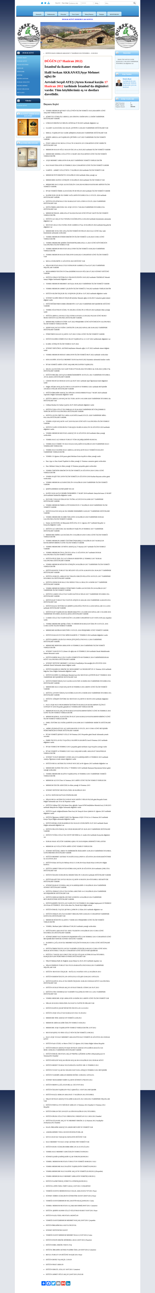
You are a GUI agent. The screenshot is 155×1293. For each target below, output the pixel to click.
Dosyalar (63, 14)
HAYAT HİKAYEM (23, 89)
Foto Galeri (75, 14)
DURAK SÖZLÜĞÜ (23, 82)
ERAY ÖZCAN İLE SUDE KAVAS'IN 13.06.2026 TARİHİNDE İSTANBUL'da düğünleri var (127, 61)
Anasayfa (38, 14)
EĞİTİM (19, 75)
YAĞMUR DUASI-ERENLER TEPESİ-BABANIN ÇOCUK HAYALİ (129, 84)
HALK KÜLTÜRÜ (23, 64)
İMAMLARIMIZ (22, 85)
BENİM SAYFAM (22, 78)
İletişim (101, 14)
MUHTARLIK (114, 14)
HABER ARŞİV (22, 57)
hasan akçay (127, 79)
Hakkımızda (51, 14)
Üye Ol (57, 3)
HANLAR (20, 68)
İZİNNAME (20, 71)
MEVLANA (21, 92)
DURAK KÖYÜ (22, 61)
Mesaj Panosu (89, 14)
